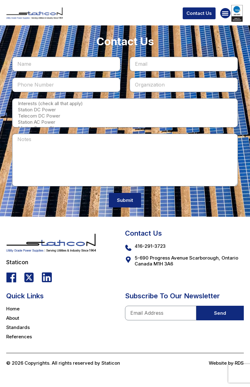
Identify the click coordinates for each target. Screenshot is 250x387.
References (19, 337)
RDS (239, 363)
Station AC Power (124, 122)
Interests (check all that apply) (124, 103)
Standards (18, 327)
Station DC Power (124, 110)
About (12, 318)
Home (13, 309)
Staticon (110, 363)
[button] (225, 13)
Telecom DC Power (124, 116)
